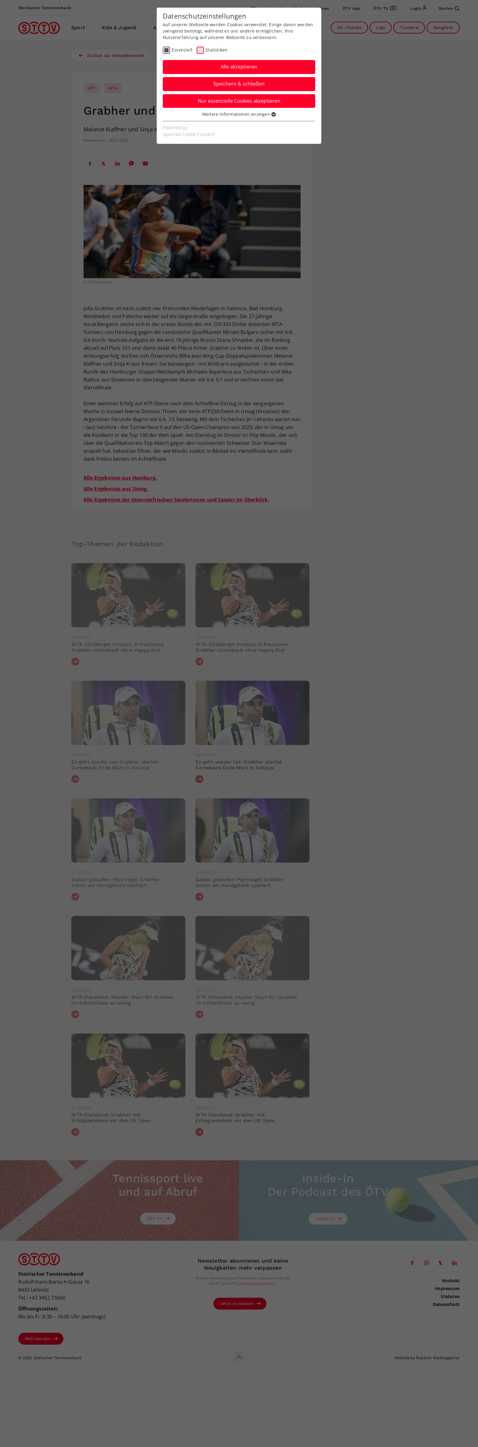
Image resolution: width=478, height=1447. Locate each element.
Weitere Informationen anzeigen (239, 114)
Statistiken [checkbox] (216, 50)
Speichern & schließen (239, 83)
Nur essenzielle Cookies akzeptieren (239, 101)
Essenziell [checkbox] (182, 50)
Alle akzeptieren (239, 66)
